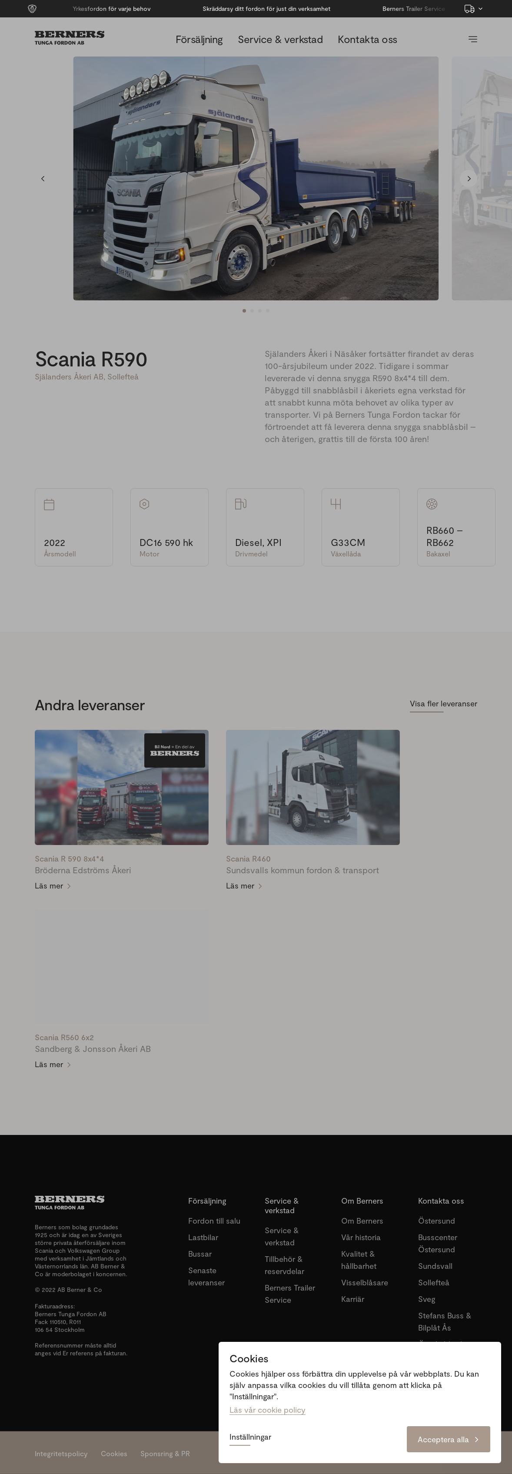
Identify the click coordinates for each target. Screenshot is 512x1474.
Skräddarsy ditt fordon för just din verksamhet (245, 8)
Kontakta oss (367, 39)
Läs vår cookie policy (267, 1409)
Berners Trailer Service (393, 8)
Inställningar (250, 1437)
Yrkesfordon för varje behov (91, 8)
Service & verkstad (280, 39)
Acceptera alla (448, 1439)
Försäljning (199, 39)
